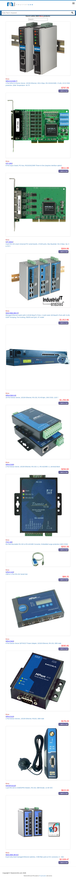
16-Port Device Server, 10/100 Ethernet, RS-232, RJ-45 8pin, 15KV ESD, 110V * (32, 397)
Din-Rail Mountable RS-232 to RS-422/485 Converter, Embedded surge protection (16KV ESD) (37, 544)
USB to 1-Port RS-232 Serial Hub (16, 574)
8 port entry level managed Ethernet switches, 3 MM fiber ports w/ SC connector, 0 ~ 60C (35, 857)
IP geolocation (42, 875)
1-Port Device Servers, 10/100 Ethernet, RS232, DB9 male (25, 718)
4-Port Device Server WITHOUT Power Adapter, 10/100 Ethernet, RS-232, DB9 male (33, 643)
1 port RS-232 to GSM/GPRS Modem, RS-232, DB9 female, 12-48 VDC (29, 788)
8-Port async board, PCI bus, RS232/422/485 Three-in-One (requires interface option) (34, 165)
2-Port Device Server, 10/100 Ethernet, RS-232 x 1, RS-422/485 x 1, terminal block (33, 466)
